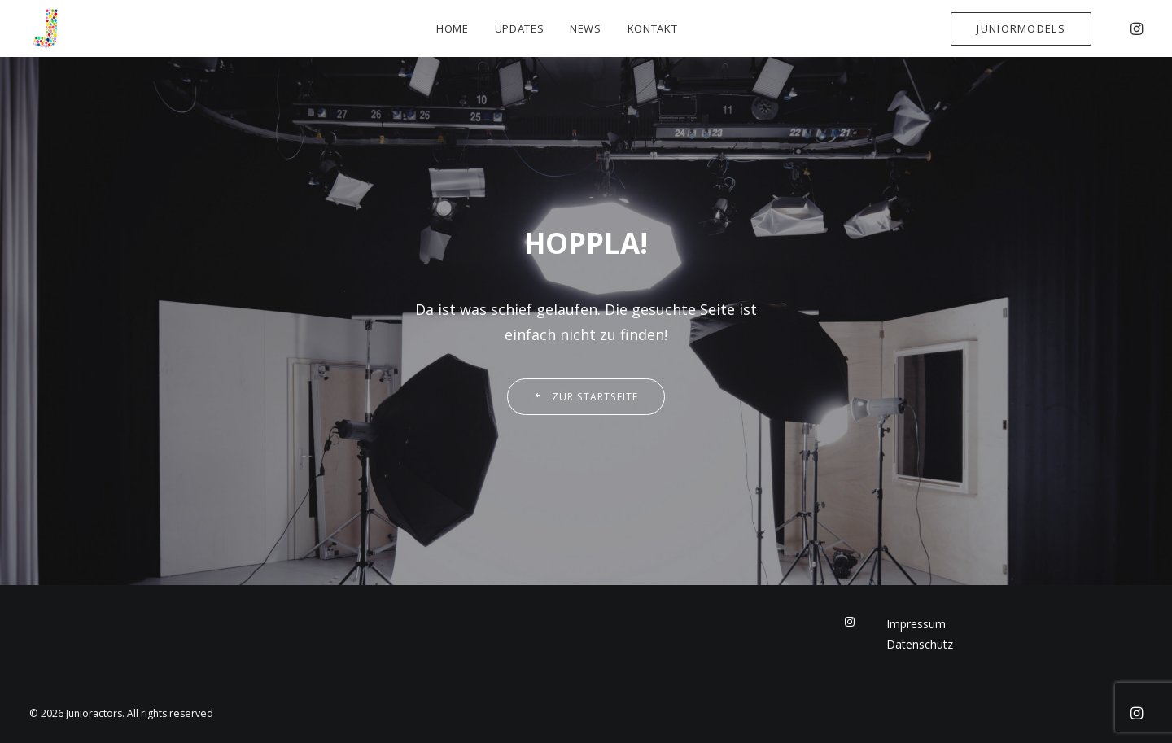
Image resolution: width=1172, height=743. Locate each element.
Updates (519, 28)
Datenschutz (919, 644)
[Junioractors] (45, 28)
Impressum (916, 624)
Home (452, 28)
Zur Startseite (585, 397)
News (585, 28)
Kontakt (653, 28)
